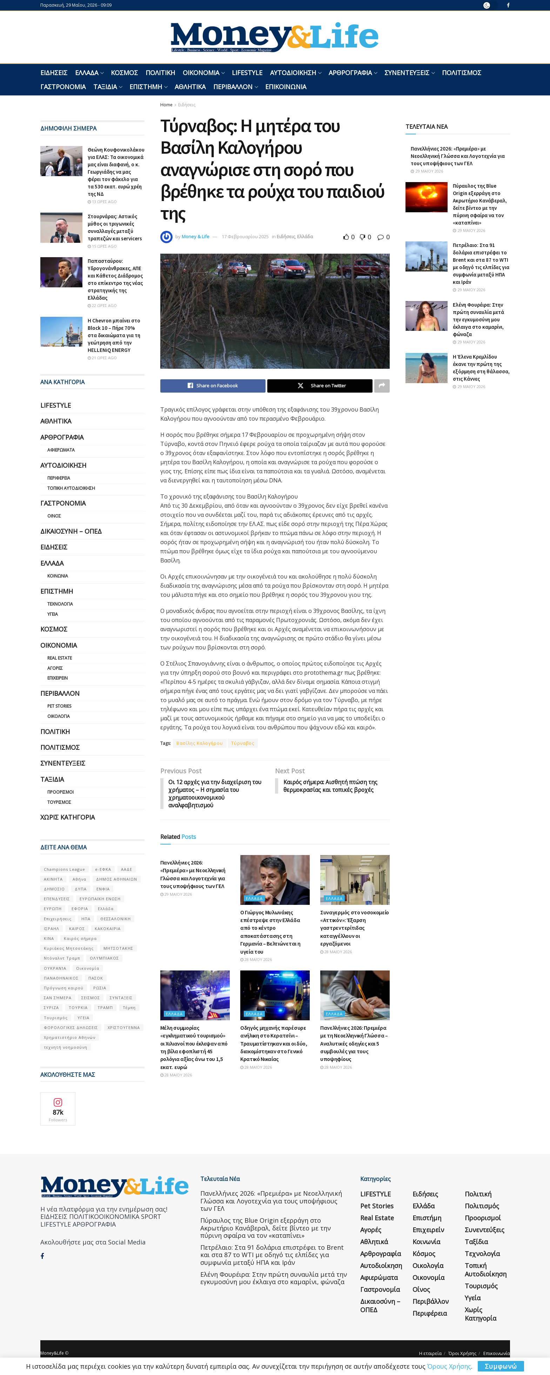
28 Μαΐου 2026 (256, 960)
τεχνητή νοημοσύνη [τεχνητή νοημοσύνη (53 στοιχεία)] (65, 1047)
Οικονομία (201, 72)
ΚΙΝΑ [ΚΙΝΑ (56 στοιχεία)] (49, 938)
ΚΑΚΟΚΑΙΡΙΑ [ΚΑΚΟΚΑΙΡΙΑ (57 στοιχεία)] (108, 928)
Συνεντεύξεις (406, 72)
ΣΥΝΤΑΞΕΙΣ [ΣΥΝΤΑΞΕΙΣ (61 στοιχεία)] (121, 997)
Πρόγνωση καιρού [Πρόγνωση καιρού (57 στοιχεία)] (63, 987)
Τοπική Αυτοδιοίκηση (71, 488)
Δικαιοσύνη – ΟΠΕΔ (71, 531)
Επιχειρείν (57, 678)
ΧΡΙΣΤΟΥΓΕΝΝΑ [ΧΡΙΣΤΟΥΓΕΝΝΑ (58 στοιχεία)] (124, 1027)
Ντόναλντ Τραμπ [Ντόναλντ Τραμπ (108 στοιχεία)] (62, 958)
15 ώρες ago (102, 246)
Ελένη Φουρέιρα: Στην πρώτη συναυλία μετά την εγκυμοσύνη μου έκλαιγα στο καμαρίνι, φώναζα (478, 319)
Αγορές (55, 668)
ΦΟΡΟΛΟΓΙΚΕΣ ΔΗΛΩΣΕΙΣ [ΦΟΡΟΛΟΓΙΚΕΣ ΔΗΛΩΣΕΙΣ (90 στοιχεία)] (71, 1027)
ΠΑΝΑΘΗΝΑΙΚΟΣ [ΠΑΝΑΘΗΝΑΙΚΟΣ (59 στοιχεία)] (61, 978)
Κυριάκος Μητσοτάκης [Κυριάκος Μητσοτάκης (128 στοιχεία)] (69, 948)
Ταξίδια (105, 86)
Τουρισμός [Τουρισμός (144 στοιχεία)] (56, 1017)
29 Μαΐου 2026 (176, 894)
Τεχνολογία (60, 604)
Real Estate (59, 658)
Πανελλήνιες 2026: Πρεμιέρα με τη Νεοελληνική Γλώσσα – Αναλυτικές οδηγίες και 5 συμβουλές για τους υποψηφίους (354, 1044)
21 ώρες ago (102, 357)
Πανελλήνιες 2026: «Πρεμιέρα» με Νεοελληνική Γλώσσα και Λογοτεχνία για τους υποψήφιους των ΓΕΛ (458, 156)
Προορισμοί (60, 792)
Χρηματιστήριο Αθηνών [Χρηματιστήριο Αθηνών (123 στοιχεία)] (69, 1037)
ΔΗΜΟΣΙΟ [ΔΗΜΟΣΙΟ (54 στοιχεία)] (54, 889)
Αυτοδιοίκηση (293, 72)
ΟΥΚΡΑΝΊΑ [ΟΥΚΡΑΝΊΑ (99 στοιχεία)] (55, 968)
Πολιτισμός (461, 72)
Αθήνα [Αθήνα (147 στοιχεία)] (79, 879)
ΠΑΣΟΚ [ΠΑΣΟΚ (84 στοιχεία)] (95, 978)
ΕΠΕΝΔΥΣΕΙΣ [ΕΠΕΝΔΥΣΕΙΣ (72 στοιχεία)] (57, 898)
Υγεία (52, 614)
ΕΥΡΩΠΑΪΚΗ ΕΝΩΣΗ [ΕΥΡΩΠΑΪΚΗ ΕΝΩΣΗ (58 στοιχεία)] (100, 898)
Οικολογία (58, 716)
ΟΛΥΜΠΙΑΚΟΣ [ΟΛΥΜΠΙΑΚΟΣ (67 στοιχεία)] (104, 958)
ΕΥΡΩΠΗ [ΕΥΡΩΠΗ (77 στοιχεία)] (53, 908)
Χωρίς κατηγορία (67, 817)
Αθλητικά (190, 86)
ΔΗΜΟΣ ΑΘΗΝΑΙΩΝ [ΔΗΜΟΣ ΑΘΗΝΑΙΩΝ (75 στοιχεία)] (116, 879)
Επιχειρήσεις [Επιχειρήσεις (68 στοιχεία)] (58, 918)
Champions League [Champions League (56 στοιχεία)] (64, 869)
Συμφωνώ (501, 1366)
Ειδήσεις (53, 72)
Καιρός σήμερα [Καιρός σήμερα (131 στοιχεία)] (80, 938)
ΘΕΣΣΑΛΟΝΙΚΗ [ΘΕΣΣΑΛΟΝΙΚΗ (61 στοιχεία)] (115, 918)
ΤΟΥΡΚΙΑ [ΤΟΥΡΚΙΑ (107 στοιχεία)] (78, 1007)
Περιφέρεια (58, 478)
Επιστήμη (145, 86)
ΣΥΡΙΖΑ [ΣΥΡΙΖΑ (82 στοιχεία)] (51, 1007)
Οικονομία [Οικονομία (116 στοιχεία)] (87, 968)
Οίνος (54, 516)
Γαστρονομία (63, 86)
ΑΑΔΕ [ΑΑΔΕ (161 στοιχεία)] (126, 869)
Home (166, 105)
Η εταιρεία (430, 1353)
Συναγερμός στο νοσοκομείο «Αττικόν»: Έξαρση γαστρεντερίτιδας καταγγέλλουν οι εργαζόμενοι (354, 928)
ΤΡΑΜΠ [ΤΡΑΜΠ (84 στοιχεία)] (105, 1007)
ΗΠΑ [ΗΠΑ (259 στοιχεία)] (85, 918)
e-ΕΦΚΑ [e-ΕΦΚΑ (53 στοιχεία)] (103, 869)
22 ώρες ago (102, 305)
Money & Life (195, 236)
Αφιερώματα (61, 450)
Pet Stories (59, 706)
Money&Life (52, 1353)
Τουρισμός (59, 802)
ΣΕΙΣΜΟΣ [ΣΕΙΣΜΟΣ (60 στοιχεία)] (90, 997)
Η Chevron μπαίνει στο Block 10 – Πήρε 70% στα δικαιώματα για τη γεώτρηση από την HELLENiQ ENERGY (114, 335)
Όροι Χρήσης (462, 1353)
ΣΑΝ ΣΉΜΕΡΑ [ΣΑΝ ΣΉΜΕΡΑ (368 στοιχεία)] (58, 997)
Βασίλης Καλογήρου (199, 743)
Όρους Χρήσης (449, 1366)
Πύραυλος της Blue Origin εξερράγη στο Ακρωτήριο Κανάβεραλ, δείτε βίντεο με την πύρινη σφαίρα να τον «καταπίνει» (265, 1228)
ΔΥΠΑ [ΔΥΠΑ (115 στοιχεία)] (81, 889)
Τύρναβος (242, 743)
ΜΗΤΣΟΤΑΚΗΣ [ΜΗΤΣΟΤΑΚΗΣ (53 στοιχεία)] (118, 948)
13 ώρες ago (102, 201)
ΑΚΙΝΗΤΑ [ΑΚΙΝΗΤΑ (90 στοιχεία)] (53, 879)
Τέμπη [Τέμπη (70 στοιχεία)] (129, 1007)
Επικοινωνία (285, 86)
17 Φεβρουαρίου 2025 (245, 236)
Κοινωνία (57, 576)
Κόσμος (124, 72)
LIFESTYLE (247, 72)
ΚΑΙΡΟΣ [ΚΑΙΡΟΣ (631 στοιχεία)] (77, 928)
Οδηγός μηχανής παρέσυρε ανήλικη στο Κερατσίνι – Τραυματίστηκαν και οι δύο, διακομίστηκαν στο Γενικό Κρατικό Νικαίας (273, 1044)
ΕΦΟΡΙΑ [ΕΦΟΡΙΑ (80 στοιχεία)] (80, 908)
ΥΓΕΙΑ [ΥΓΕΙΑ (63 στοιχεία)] (83, 1017)
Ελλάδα (86, 72)
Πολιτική (160, 72)
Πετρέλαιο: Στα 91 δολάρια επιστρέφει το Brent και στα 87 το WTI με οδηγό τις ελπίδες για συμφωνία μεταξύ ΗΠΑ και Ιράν (272, 1255)
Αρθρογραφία (350, 72)
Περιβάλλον (233, 86)
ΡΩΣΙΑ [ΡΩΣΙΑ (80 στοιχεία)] (99, 987)
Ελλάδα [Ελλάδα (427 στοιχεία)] (106, 908)
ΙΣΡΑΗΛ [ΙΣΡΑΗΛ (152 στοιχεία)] (51, 928)
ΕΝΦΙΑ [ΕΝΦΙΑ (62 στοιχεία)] (103, 889)
